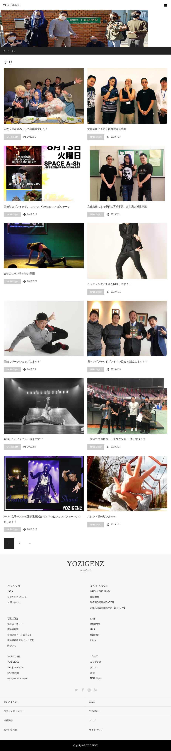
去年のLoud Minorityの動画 (19, 273)
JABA (10, 591)
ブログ (92, 720)
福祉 (92, 672)
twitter (93, 640)
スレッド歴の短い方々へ (101, 516)
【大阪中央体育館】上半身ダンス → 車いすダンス (116, 439)
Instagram (88, 689)
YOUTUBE (94, 711)
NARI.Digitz (12, 137)
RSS (95, 689)
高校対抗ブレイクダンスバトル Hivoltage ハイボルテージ (37, 206)
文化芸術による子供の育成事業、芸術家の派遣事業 (117, 206)
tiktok (92, 629)
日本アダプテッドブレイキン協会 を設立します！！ (117, 361)
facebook (94, 635)
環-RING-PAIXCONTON (102, 602)
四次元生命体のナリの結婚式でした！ (26, 129)
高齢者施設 (12, 629)
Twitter (76, 689)
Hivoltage (94, 597)
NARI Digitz (13, 672)
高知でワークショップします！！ (23, 361)
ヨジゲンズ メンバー (17, 597)
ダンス (93, 667)
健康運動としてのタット (19, 635)
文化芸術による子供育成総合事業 (106, 129)
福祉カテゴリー (15, 624)
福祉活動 (8, 720)
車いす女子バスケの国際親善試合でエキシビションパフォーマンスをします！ (42, 519)
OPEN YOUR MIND (100, 591)
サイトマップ (95, 729)
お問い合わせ (14, 602)
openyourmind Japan (17, 678)
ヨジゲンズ (95, 662)
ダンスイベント (11, 702)
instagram (95, 624)
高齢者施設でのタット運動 (20, 640)
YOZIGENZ (11, 5)
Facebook (82, 689)
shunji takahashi (15, 667)
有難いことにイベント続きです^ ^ (23, 439)
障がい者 (11, 645)
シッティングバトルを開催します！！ (109, 284)
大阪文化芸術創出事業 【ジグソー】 (108, 607)
